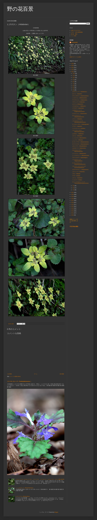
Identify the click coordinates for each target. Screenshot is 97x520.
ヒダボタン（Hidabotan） (78, 133)
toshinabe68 (74, 42)
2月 (73, 187)
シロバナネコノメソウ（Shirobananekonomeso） (79, 121)
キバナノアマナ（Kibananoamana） (80, 142)
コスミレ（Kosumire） (77, 135)
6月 (73, 85)
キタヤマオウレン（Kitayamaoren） (80, 169)
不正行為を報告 (74, 226)
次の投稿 (9, 374)
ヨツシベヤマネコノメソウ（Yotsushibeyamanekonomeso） (80, 182)
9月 (73, 79)
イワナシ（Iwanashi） (77, 126)
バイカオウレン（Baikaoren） (79, 106)
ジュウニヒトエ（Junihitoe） (79, 128)
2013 (72, 209)
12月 (74, 73)
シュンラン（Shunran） (78, 140)
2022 (72, 71)
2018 (72, 198)
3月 (73, 185)
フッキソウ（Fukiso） (77, 179)
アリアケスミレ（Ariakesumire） (80, 100)
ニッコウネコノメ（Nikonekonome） (81, 155)
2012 (72, 211)
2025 (72, 65)
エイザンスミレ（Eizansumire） (80, 113)
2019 (72, 196)
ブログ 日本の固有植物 (77, 32)
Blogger (56, 512)
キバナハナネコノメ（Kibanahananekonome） (79, 163)
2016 (72, 202)
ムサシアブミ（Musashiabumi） (79, 146)
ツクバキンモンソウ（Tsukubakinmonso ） (19, 381)
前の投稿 (62, 374)
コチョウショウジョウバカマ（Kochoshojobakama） (79, 167)
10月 (74, 77)
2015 (72, 204)
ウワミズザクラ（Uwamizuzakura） (80, 95)
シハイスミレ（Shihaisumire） (79, 153)
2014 (72, 206)
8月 (73, 81)
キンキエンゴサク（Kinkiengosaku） (81, 124)
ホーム (35, 374)
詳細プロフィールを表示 (75, 57)
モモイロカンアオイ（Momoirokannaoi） (77, 151)
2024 (72, 67)
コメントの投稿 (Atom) (15, 376)
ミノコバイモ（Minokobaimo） (79, 138)
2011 (72, 213)
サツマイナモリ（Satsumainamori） (80, 144)
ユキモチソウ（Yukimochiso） (79, 148)
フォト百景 (73, 35)
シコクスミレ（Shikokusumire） (80, 97)
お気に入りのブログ (75, 30)
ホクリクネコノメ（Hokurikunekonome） (78, 116)
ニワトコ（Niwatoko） (77, 119)
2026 (72, 63)
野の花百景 (20, 9)
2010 (72, 215)
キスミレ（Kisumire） (77, 93)
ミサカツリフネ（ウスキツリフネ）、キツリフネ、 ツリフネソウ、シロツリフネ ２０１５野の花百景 (40, 479)
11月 (74, 75)
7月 (73, 83)
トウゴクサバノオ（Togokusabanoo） (77, 160)
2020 (72, 194)
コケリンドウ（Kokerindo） (78, 171)
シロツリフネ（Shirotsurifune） (23, 496)
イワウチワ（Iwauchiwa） (78, 108)
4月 (73, 90)
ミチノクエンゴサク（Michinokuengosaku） (78, 131)
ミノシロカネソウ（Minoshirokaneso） (25, 487)
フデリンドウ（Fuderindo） (78, 102)
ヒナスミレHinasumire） (78, 104)
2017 (72, 200)
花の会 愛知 (74, 34)
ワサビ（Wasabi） (76, 173)
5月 (73, 87)
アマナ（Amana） (76, 175)
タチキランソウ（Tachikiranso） (80, 91)
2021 (72, 192)
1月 (73, 189)
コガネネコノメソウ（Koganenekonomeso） (78, 111)
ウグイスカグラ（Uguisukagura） (80, 157)
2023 (72, 69)
